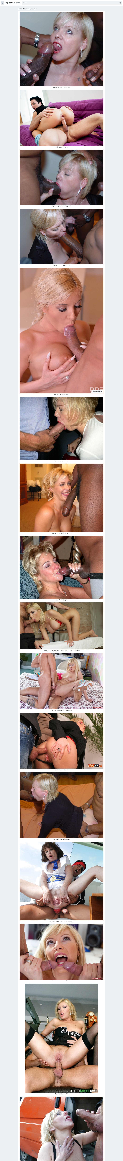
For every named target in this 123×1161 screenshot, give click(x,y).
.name (13, 3)
